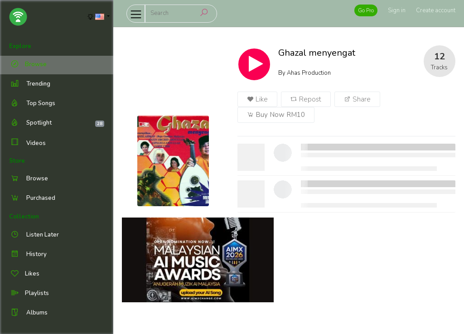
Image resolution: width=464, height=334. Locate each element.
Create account (435, 10)
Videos (27, 143)
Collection (24, 217)
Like (257, 99)
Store (17, 161)
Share (357, 99)
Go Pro (366, 10)
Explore (20, 46)
